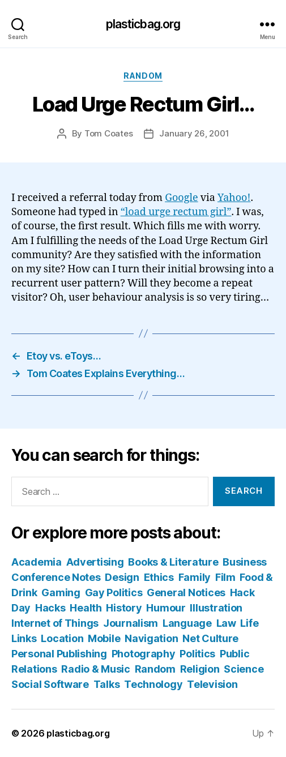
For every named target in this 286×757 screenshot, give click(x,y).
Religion (200, 669)
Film (225, 577)
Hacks (50, 608)
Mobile (104, 638)
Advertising (95, 562)
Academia (36, 562)
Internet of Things (55, 623)
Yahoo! (233, 197)
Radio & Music (95, 669)
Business (245, 562)
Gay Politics (114, 592)
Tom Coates (108, 133)
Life (249, 623)
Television (212, 684)
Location (62, 638)
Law (226, 623)
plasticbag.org (143, 24)
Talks (106, 684)
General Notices (186, 592)
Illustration (216, 608)
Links (24, 638)
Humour (165, 608)
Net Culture (210, 638)
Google (181, 197)
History (124, 608)
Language (187, 623)
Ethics (159, 577)
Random (142, 75)
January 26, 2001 (194, 133)
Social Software (50, 684)
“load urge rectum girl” (176, 212)
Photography (144, 654)
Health (85, 608)
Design (122, 577)
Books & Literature (173, 562)
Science (243, 669)
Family (194, 577)
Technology (153, 684)
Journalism (130, 623)
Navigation (151, 638)
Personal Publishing (59, 654)
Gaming (60, 592)
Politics (197, 654)
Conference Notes (56, 577)
